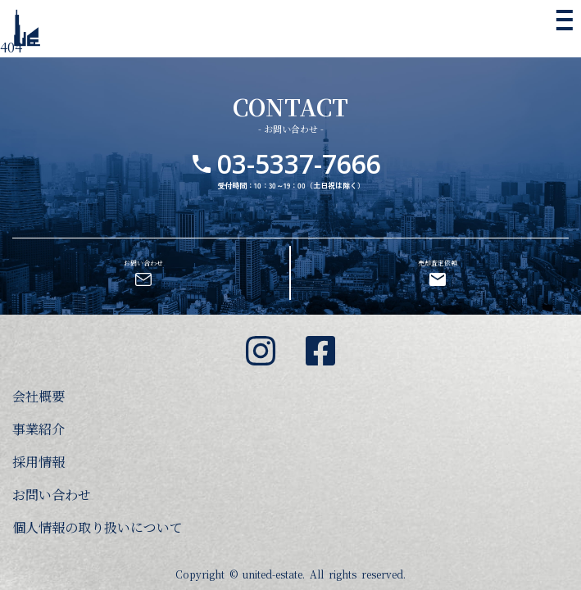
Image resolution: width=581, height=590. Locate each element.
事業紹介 (38, 429)
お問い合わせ (51, 494)
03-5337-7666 (299, 137)
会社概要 (38, 396)
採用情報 (38, 461)
